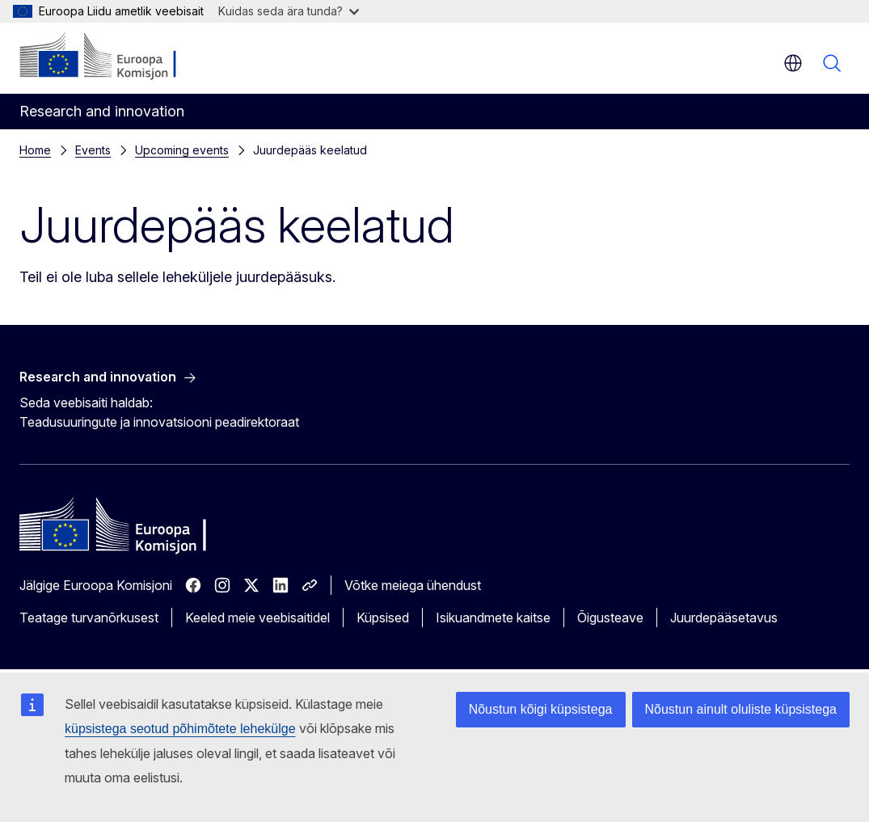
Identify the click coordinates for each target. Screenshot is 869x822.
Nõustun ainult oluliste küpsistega (741, 709)
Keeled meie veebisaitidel (257, 617)
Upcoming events (182, 150)
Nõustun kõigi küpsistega (541, 709)
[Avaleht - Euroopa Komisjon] (117, 56)
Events (93, 150)
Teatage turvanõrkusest (88, 617)
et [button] (793, 63)
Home (35, 150)
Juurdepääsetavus (724, 617)
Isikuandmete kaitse (493, 617)
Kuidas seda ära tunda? (288, 11)
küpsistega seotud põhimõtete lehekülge (180, 729)
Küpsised (382, 617)
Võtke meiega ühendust (412, 585)
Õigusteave (610, 617)
